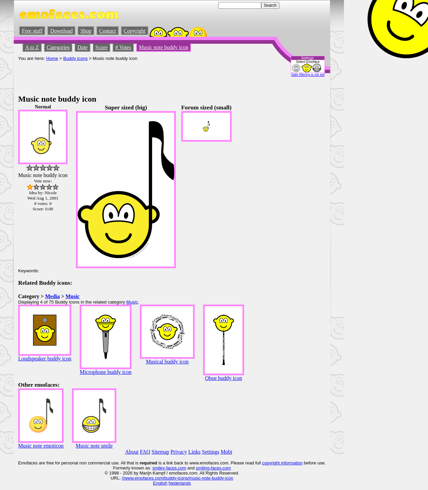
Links (194, 452)
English (160, 483)
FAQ (145, 452)
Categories (58, 47)
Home (52, 58)
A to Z (32, 47)
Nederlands (179, 483)
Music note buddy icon (163, 47)
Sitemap (160, 452)
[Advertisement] (140, 76)
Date (82, 47)
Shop (85, 31)
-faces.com (175, 467)
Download (61, 31)
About (132, 452)
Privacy (178, 452)
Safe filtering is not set (307, 74)
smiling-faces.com (213, 467)
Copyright (135, 31)
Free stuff (32, 31)
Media (52, 296)
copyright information (282, 462)
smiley (158, 467)
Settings (211, 452)
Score (101, 47)
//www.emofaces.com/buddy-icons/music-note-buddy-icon (177, 478)
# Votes (123, 47)
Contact (107, 31)
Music (73, 296)
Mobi (226, 452)
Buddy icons (75, 58)
